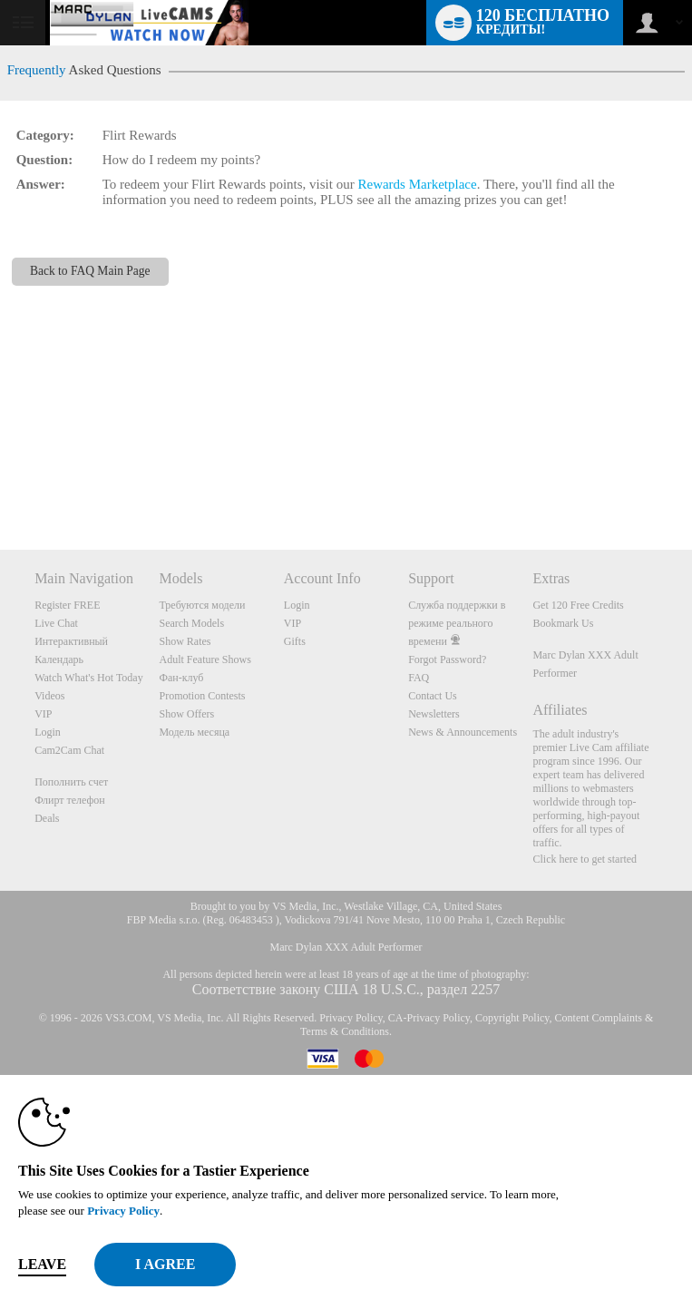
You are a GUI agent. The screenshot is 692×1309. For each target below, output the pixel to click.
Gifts (295, 641)
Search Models (191, 623)
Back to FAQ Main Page (90, 271)
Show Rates (184, 641)
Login (47, 732)
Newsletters (434, 714)
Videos (49, 695)
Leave (42, 1264)
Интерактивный (71, 641)
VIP (43, 714)
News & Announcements (462, 732)
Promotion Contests (202, 695)
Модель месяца (194, 732)
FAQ (418, 677)
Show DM (0, 482)
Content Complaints (598, 1017)
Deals (46, 818)
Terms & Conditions (344, 1031)
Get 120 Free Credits (577, 605)
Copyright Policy (512, 1017)
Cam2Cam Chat (69, 750)
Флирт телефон (69, 800)
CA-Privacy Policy (429, 1017)
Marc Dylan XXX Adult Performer (346, 947)
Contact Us (432, 695)
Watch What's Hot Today (88, 677)
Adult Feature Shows (204, 659)
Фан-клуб (181, 677)
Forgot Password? (447, 659)
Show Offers (186, 714)
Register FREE (67, 605)
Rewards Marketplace (416, 184)
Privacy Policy (351, 1017)
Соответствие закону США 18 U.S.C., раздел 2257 (346, 989)
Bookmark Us (562, 623)
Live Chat (56, 623)
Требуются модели (202, 605)
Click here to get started (584, 859)
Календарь (58, 659)
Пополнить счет (71, 782)
